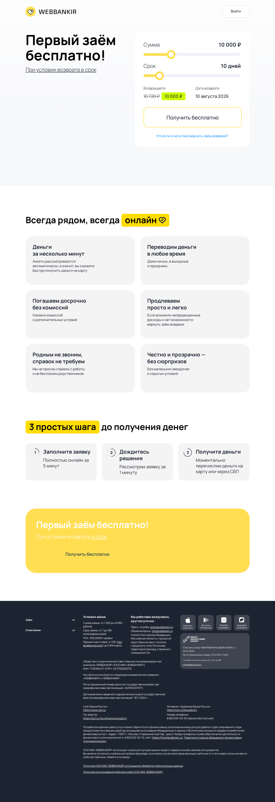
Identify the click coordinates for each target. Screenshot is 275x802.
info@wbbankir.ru (162, 631)
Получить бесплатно (192, 117)
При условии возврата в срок (61, 69)
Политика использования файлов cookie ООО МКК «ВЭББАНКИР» (123, 772)
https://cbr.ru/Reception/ (182, 710)
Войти (236, 11)
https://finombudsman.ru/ (167, 737)
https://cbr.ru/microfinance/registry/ (105, 718)
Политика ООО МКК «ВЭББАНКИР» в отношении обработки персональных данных (133, 766)
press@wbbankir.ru (161, 627)
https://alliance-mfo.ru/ (192, 664)
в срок (99, 536)
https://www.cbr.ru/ (94, 710)
